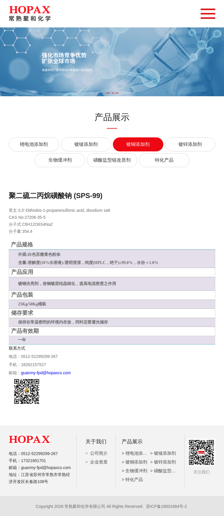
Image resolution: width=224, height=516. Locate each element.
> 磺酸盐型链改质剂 (169, 469)
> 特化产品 (132, 478)
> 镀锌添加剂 (163, 461)
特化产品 (164, 160)
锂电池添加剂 (34, 144)
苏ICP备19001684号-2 (166, 505)
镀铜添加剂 (138, 144)
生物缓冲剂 (60, 160)
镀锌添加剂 (190, 144)
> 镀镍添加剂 (163, 452)
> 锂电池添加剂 (137, 452)
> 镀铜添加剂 (134, 461)
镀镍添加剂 (86, 144)
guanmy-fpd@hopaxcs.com (46, 372)
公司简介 (99, 452)
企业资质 (99, 461)
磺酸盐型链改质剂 (112, 160)
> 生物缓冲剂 (134, 469)
